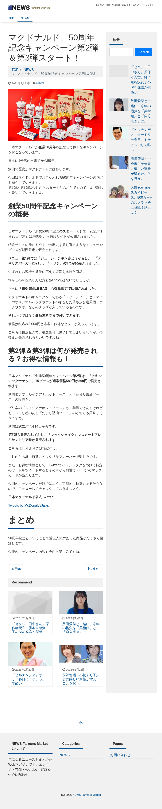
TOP (11, 18)
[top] (81, 724)
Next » (93, 568)
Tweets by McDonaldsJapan (29, 505)
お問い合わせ (120, 755)
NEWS (25, 18)
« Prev (17, 568)
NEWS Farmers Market (87, 794)
